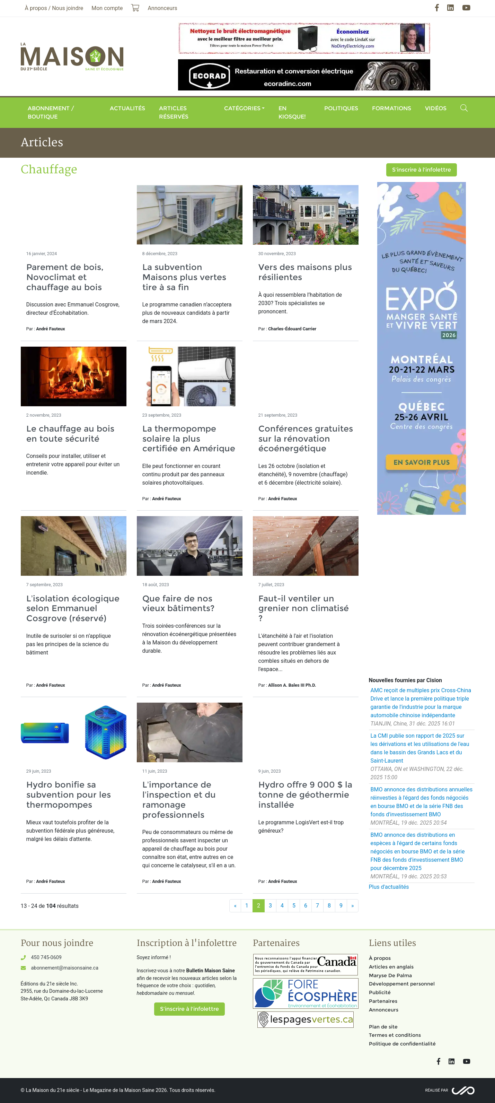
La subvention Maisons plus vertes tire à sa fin (184, 277)
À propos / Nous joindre (54, 8)
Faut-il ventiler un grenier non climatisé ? (303, 608)
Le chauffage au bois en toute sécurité (70, 434)
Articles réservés (173, 112)
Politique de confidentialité (402, 1044)
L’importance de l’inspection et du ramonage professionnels (179, 799)
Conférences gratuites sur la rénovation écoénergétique (305, 439)
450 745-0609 (46, 958)
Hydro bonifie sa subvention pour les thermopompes (68, 795)
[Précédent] (235, 905)
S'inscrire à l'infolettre (421, 169)
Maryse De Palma (390, 975)
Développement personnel (402, 984)
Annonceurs (383, 1010)
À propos (380, 958)
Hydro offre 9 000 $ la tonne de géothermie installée (305, 795)
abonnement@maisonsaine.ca (64, 968)
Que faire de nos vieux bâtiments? (178, 603)
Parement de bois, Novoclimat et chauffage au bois (65, 277)
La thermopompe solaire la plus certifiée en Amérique (188, 439)
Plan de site (383, 1027)
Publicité (380, 992)
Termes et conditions (395, 1035)
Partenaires (383, 1001)
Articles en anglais (391, 967)
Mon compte (107, 8)
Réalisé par (436, 1090)
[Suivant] (353, 905)
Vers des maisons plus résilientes (305, 272)
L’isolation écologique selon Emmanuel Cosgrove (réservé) (73, 608)
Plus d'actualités (389, 887)
